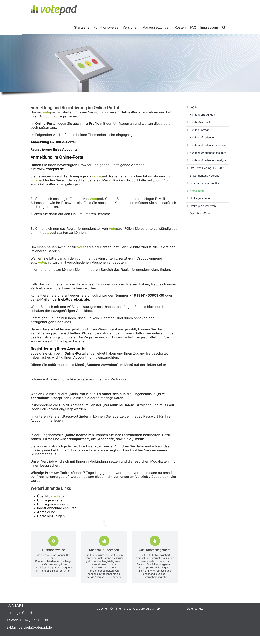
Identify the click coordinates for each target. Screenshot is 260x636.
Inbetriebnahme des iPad (57, 508)
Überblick (52, 496)
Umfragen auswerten (54, 504)
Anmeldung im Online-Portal (53, 142)
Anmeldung (46, 512)
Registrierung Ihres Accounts (54, 149)
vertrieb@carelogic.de (71, 299)
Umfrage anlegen (51, 500)
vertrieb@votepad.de (35, 627)
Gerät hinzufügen (51, 516)
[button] (223, 27)
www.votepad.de (50, 169)
